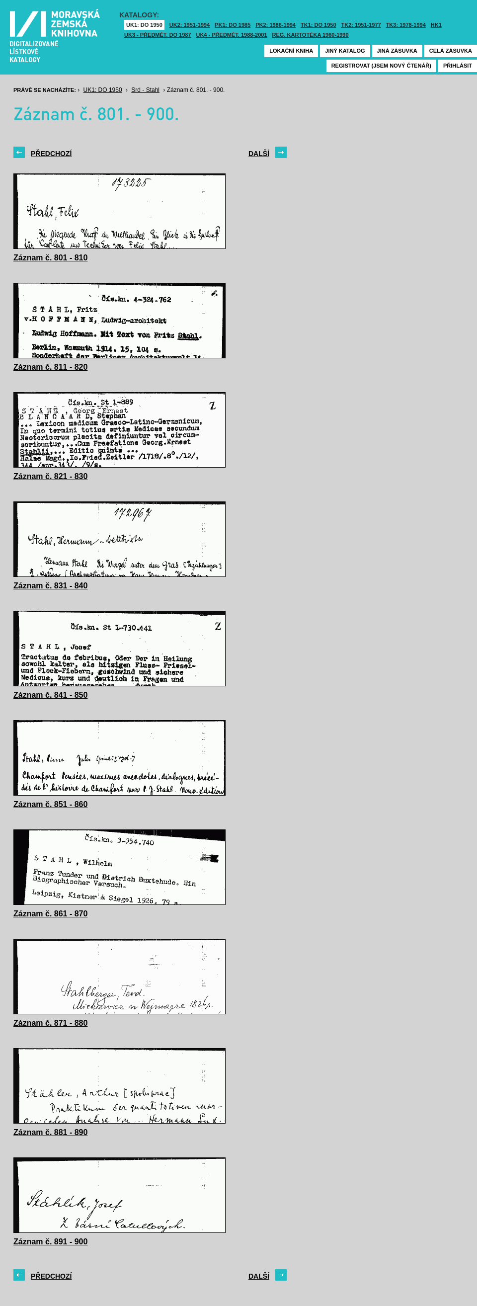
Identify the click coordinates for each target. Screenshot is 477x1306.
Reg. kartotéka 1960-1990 (310, 35)
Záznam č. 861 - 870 (50, 913)
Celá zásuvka (450, 51)
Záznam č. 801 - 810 (50, 257)
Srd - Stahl (145, 89)
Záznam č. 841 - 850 (50, 695)
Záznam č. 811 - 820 (50, 367)
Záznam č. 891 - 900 (50, 1241)
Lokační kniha (291, 51)
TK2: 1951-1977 (361, 25)
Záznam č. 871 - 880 (50, 1023)
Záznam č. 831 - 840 (50, 585)
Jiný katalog (345, 51)
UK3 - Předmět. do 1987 (157, 35)
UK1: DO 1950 (144, 25)
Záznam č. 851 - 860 (50, 804)
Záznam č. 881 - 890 (50, 1132)
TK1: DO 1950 (318, 25)
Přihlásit (457, 66)
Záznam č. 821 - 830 (50, 476)
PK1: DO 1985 (232, 25)
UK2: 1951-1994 (189, 25)
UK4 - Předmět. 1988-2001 (231, 35)
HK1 (436, 25)
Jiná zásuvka (397, 51)
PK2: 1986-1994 (275, 25)
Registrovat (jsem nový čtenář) (381, 66)
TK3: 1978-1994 (406, 25)
